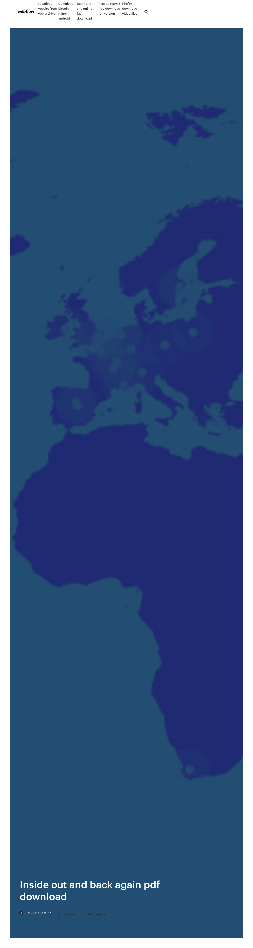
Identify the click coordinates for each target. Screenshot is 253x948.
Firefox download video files (129, 8)
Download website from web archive (47, 8)
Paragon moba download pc (85, 914)
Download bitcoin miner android (66, 10)
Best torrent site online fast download (86, 10)
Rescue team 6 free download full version (109, 8)
